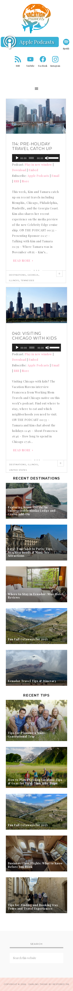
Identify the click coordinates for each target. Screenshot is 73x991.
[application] (36, 158)
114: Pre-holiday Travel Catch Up (32, 146)
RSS (18, 65)
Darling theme (38, 984)
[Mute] (47, 158)
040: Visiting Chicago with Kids (34, 336)
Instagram (55, 65)
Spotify (66, 48)
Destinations (17, 275)
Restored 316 (61, 984)
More (25, 181)
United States (18, 470)
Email (55, 176)
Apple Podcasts (36, 41)
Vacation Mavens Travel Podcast (36, 18)
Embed (33, 170)
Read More (22, 261)
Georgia (33, 275)
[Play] (17, 158)
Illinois (14, 280)
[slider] (31, 158)
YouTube (30, 65)
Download (19, 170)
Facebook (42, 65)
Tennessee (27, 280)
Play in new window (38, 164)
